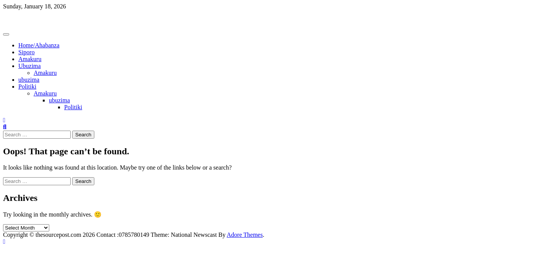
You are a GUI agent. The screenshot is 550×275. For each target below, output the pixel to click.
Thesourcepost (21, 19)
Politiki (27, 86)
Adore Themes (245, 234)
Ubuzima (29, 66)
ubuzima (28, 79)
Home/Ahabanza (39, 45)
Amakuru (29, 59)
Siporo (26, 52)
